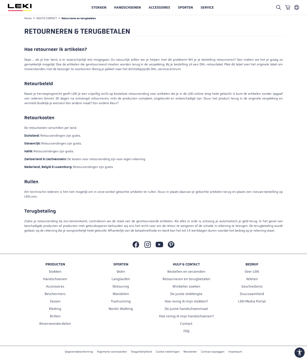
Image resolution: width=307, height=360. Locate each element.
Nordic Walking (121, 309)
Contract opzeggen (212, 352)
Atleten (252, 279)
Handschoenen (55, 279)
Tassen (55, 301)
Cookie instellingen (168, 352)
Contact (186, 324)
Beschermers (55, 294)
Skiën (120, 272)
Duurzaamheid (252, 294)
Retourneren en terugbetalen (186, 279)
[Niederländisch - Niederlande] (296, 7)
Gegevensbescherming (79, 352)
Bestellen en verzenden (186, 272)
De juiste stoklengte (186, 294)
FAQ (186, 331)
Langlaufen (121, 279)
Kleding (55, 309)
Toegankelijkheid (141, 352)
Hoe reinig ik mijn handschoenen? (186, 316)
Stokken (55, 272)
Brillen (55, 316)
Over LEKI (252, 272)
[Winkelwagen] (287, 7)
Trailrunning (121, 301)
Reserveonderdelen (55, 324)
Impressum (235, 352)
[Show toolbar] (299, 352)
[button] (185, 7)
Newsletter (190, 352)
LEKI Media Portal (252, 301)
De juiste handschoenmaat (186, 309)
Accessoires (55, 286)
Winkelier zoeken (186, 286)
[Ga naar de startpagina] (24, 7)
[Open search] (278, 7)
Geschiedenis (252, 286)
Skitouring (120, 286)
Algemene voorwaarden (112, 352)
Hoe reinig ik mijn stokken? (186, 301)
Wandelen (121, 294)
